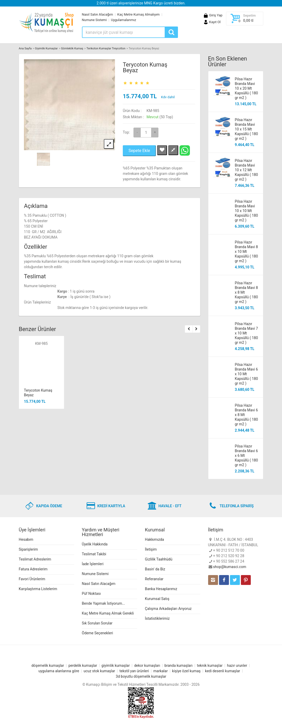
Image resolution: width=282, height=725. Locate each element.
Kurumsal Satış (157, 599)
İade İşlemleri (93, 564)
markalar (160, 671)
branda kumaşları (178, 665)
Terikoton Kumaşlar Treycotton (105, 48)
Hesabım (26, 539)
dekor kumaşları (147, 665)
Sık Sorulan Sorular (97, 623)
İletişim (151, 549)
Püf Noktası (91, 593)
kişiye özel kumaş (186, 671)
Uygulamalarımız (123, 20)
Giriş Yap (212, 15)
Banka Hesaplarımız (161, 589)
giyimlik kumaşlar (115, 665)
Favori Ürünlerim (32, 579)
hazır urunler (237, 665)
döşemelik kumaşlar (47, 665)
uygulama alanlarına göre (59, 671)
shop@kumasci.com (229, 567)
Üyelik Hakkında (95, 544)
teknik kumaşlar (210, 665)
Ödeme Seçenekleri (97, 633)
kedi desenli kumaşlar (222, 671)
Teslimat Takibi (94, 554)
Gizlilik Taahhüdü (158, 559)
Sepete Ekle (139, 150)
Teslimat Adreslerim (35, 559)
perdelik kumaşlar (82, 665)
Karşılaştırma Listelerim (38, 589)
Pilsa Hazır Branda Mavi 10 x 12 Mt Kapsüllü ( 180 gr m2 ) (246, 170)
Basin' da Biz (155, 569)
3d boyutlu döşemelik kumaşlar (141, 676)
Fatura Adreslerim (33, 569)
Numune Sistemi (94, 20)
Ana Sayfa (25, 48)
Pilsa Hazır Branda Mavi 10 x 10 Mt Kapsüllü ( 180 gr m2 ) (246, 210)
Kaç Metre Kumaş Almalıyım (138, 14)
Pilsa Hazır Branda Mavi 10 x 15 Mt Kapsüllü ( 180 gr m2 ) (246, 129)
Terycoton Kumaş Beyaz (145, 67)
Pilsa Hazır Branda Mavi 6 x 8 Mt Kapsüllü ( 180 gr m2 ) (246, 414)
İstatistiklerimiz (157, 618)
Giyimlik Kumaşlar (46, 48)
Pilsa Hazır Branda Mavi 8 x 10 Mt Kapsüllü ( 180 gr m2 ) (246, 251)
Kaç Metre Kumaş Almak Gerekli (108, 613)
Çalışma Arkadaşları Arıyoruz (168, 609)
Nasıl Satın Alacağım (97, 14)
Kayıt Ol (212, 22)
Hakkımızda (154, 539)
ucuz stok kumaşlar (99, 671)
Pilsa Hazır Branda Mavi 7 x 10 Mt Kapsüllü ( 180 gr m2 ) (246, 333)
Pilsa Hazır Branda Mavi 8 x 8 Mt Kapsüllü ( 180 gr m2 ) (246, 292)
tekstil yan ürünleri (134, 671)
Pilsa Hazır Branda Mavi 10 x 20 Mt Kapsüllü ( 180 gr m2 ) (246, 88)
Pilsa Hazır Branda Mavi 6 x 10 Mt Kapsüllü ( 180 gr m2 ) (246, 373)
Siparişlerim (28, 549)
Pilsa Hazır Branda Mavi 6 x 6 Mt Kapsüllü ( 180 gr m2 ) (246, 455)
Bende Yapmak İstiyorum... (103, 603)
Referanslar (154, 579)
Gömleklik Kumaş (72, 48)
